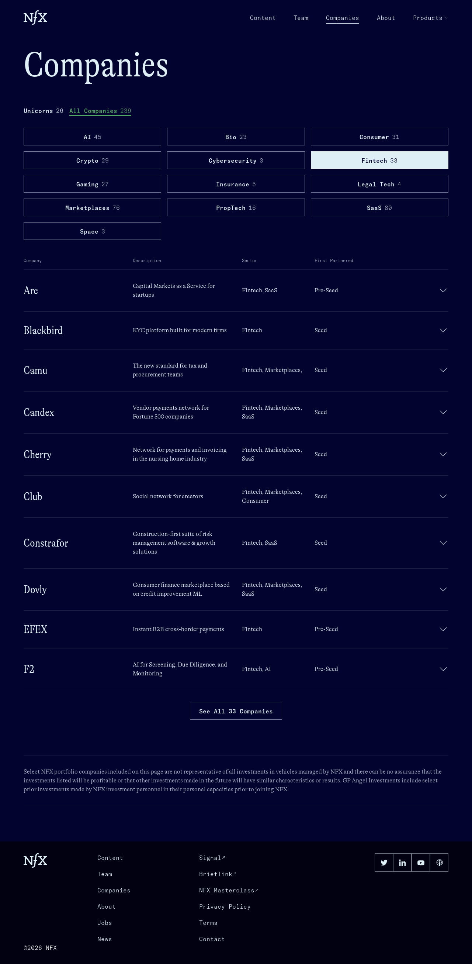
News (104, 939)
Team (301, 17)
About (386, 17)
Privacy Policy (225, 906)
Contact (212, 939)
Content (263, 17)
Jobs (104, 922)
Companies (342, 18)
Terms (208, 922)
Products (430, 17)
